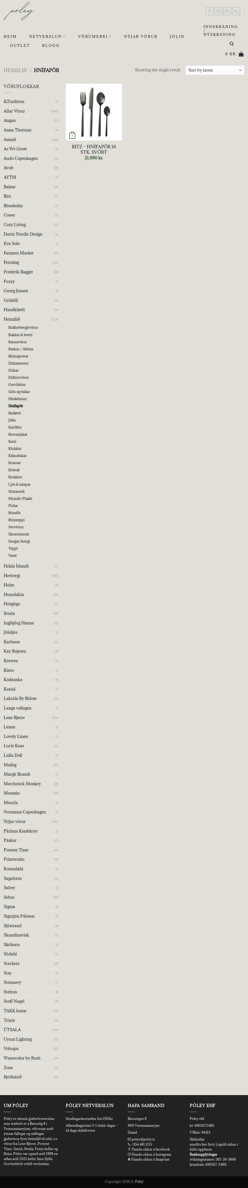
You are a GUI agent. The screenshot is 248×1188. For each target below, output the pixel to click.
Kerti (12, 441)
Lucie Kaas (14, 745)
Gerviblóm (16, 384)
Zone (8, 1067)
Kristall (14, 470)
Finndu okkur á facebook (149, 1149)
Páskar (10, 840)
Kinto (9, 670)
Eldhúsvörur (18, 377)
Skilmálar (197, 1139)
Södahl (10, 954)
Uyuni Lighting (18, 1039)
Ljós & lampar (19, 484)
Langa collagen (17, 708)
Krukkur (15, 477)
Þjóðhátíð (13, 1077)
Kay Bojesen (15, 651)
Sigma (9, 906)
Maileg (10, 765)
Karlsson (12, 642)
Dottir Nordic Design (23, 234)
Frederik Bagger (18, 272)
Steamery (12, 982)
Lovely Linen (16, 736)
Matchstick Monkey (22, 783)
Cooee (9, 215)
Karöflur (15, 427)
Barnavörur (17, 342)
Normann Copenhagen (25, 812)
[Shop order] (215, 70)
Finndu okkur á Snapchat (149, 1159)
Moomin (12, 793)
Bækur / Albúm (20, 349)
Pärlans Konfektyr (21, 831)
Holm (9, 585)
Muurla (11, 802)
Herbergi (12, 575)
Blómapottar (18, 356)
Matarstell (16, 491)
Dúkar (13, 370)
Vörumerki (95, 36)
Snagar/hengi (19, 541)
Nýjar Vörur (141, 36)
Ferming (11, 262)
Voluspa (11, 1048)
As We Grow (15, 149)
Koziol (9, 689)
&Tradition (14, 101)
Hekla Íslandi (16, 566)
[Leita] (232, 44)
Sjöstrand (13, 925)
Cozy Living (15, 224)
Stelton (10, 992)
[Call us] (236, 11)
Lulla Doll (13, 755)
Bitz (7, 196)
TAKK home (15, 1010)
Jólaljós (10, 632)
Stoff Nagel (14, 1001)
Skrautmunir (18, 534)
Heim (10, 36)
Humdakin (14, 594)
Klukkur (15, 448)
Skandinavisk (16, 935)
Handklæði (14, 309)
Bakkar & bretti (20, 334)
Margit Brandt (17, 774)
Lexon (9, 727)
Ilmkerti (14, 413)
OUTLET (20, 45)
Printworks (14, 859)
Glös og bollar (19, 391)
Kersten (11, 660)
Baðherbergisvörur (23, 327)
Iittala (9, 613)
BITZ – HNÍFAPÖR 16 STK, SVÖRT (94, 149)
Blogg (51, 45)
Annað (10, 139)
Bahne (9, 187)
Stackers (11, 963)
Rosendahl (13, 869)
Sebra (9, 897)
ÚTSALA (12, 1029)
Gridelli (11, 300)
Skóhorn (12, 944)
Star (8, 973)
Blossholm (13, 205)
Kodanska (13, 679)
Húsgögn (12, 604)
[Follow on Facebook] (210, 11)
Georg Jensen (16, 290)
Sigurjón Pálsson (19, 916)
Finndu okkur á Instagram (149, 1154)
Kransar (14, 462)
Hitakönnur (17, 398)
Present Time (16, 850)
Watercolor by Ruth (22, 1058)
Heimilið (15, 70)
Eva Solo (12, 243)
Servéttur (16, 527)
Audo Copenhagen (21, 158)
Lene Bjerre (14, 717)
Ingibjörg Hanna (19, 623)
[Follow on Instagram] (218, 11)
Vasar (12, 555)
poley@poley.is (141, 1139)
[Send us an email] (227, 11)
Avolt (8, 167)
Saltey (9, 887)
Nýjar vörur (15, 821)
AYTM (10, 177)
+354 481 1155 (141, 1144)
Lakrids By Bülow (20, 698)
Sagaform (13, 878)
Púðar (13, 505)
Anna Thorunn (17, 130)
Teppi (13, 548)
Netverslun (47, 36)
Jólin (177, 36)
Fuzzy (9, 281)
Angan (10, 120)
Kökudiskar (17, 455)
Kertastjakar (17, 434)
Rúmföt (14, 512)
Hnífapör (15, 406)
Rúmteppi (16, 520)
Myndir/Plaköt (20, 498)
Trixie (9, 1020)
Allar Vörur (14, 111)
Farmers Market (19, 253)
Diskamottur (18, 363)
